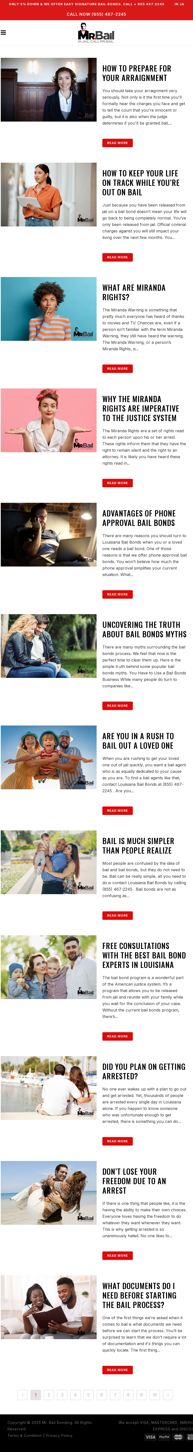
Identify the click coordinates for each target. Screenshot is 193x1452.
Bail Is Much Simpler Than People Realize (138, 845)
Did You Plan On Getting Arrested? (144, 1071)
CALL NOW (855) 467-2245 (96, 14)
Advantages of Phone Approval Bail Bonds (139, 518)
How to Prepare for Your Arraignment (137, 73)
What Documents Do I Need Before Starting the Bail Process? (139, 1295)
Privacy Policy (59, 1435)
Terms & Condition (24, 1435)
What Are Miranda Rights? (134, 292)
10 (155, 1394)
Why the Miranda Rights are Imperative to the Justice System (140, 408)
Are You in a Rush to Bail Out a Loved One (138, 740)
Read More (117, 143)
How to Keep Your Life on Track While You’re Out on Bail (141, 182)
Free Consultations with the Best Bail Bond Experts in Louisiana (144, 955)
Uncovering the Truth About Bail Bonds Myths (144, 629)
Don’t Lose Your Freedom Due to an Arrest (134, 1181)
